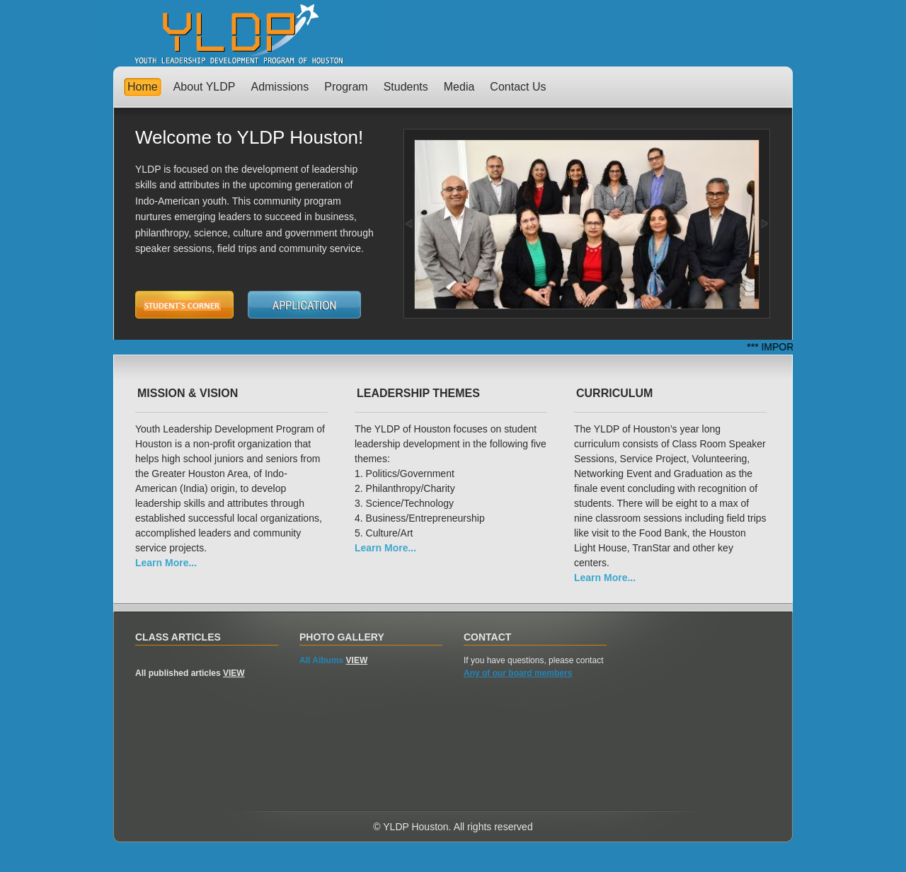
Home (142, 87)
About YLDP (204, 87)
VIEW (234, 673)
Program (345, 87)
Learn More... (166, 562)
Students (406, 87)
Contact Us (518, 87)
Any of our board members (518, 673)
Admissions (280, 87)
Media (459, 87)
